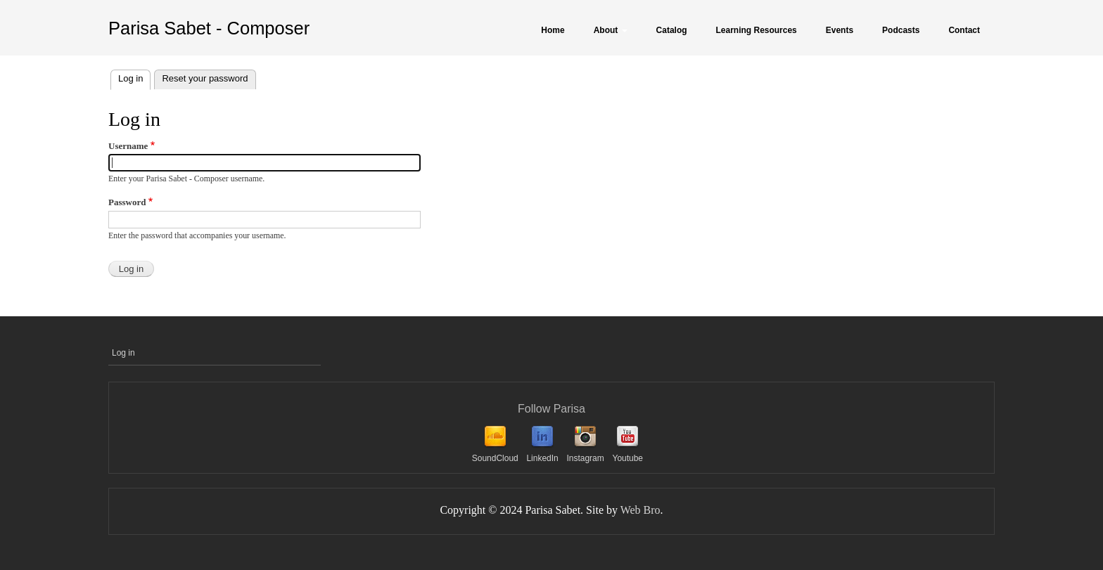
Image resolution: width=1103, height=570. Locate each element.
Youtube (627, 458)
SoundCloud (495, 458)
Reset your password (205, 78)
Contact (964, 30)
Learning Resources (756, 30)
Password (127, 202)
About (610, 30)
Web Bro (640, 510)
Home (552, 30)
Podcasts (900, 30)
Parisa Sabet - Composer (209, 28)
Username (128, 146)
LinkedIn (542, 458)
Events (839, 30)
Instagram (585, 458)
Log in (134, 77)
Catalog (671, 30)
